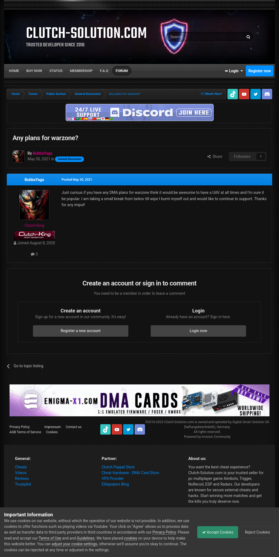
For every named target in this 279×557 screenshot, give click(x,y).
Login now (198, 331)
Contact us (73, 427)
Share (214, 156)
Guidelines (123, 538)
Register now (259, 71)
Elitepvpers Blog (115, 484)
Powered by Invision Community (207, 437)
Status (56, 71)
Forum (122, 71)
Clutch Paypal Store (118, 467)
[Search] (192, 37)
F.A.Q (104, 71)
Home (14, 71)
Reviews (22, 478)
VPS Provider (113, 478)
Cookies (52, 432)
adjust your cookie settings (117, 544)
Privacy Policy (20, 427)
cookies (168, 538)
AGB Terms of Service (25, 432)
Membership (81, 71)
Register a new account (81, 331)
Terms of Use (87, 538)
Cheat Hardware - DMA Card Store (130, 473)
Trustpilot (23, 484)
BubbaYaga (34, 179)
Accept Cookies (215, 532)
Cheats (21, 467)
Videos (21, 473)
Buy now (34, 71)
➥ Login (234, 70)
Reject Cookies (256, 532)
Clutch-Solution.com (179, 422)
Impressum (52, 427)
